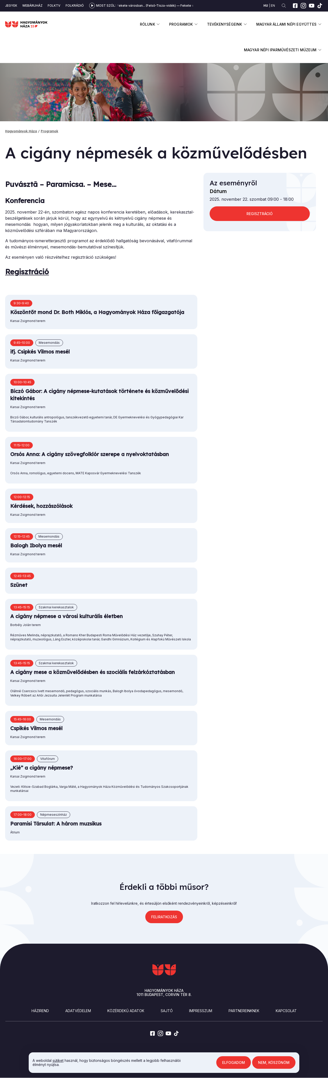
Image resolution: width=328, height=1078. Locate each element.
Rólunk (147, 24)
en (273, 5)
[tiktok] (320, 6)
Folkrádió (75, 5)
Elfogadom (233, 1062)
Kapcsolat (286, 1011)
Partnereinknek (244, 1011)
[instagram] (303, 6)
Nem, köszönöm (274, 1062)
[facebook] (295, 6)
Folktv (54, 5)
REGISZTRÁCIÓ (260, 213)
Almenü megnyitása (158, 24)
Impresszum (200, 1011)
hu (265, 5)
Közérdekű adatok (125, 1011)
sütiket (58, 1060)
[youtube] (312, 6)
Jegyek (11, 5)
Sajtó (167, 1011)
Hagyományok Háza (21, 131)
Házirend (40, 1011)
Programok (181, 24)
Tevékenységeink (224, 24)
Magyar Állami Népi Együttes (286, 24)
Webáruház (32, 5)
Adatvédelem (78, 1011)
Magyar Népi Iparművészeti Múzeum (280, 50)
